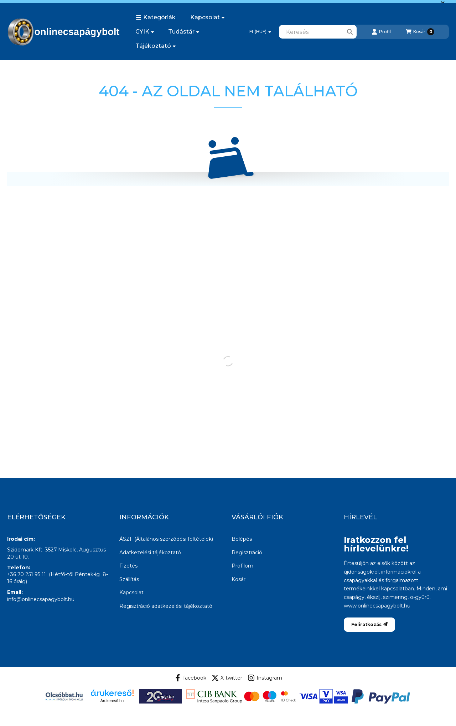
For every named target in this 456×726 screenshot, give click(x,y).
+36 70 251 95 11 (26, 574)
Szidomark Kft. (25, 549)
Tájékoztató (155, 45)
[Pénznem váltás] (260, 32)
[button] (155, 17)
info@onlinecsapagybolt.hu (40, 599)
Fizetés (128, 566)
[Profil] (381, 32)
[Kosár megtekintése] (420, 32)
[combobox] (318, 32)
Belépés (242, 539)
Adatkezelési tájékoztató (150, 552)
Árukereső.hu (112, 701)
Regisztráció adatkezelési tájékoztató (165, 606)
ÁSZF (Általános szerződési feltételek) (166, 539)
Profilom (242, 566)
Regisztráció (247, 552)
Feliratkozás (369, 624)
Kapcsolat (207, 17)
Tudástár (183, 31)
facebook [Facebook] (190, 677)
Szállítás (129, 579)
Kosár (238, 579)
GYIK (144, 31)
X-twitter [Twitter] (227, 677)
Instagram (265, 677)
